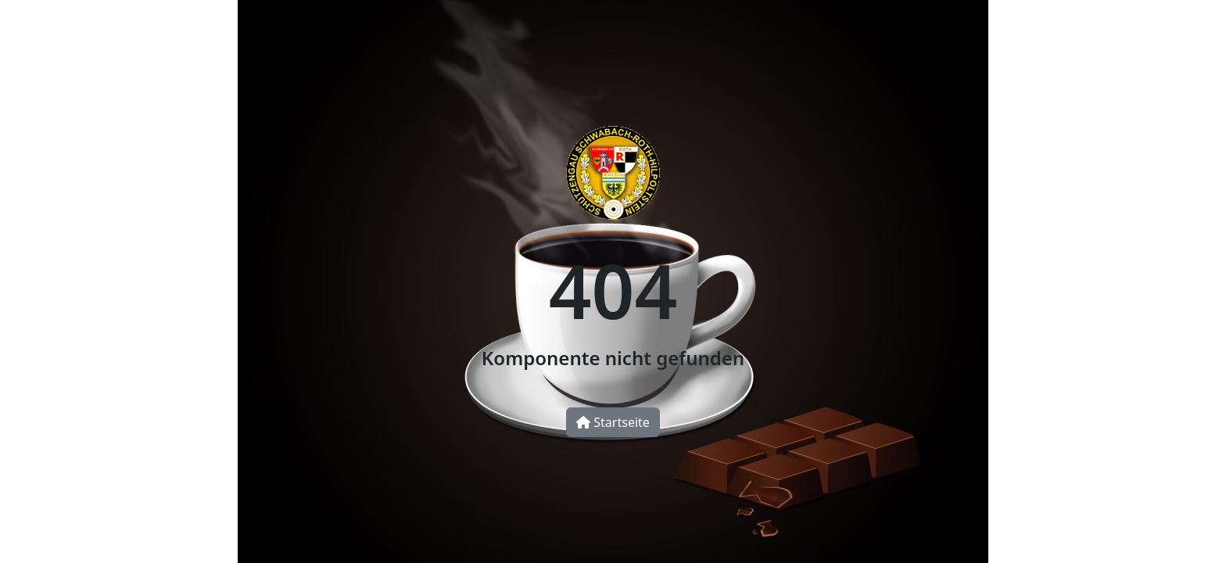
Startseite (613, 422)
